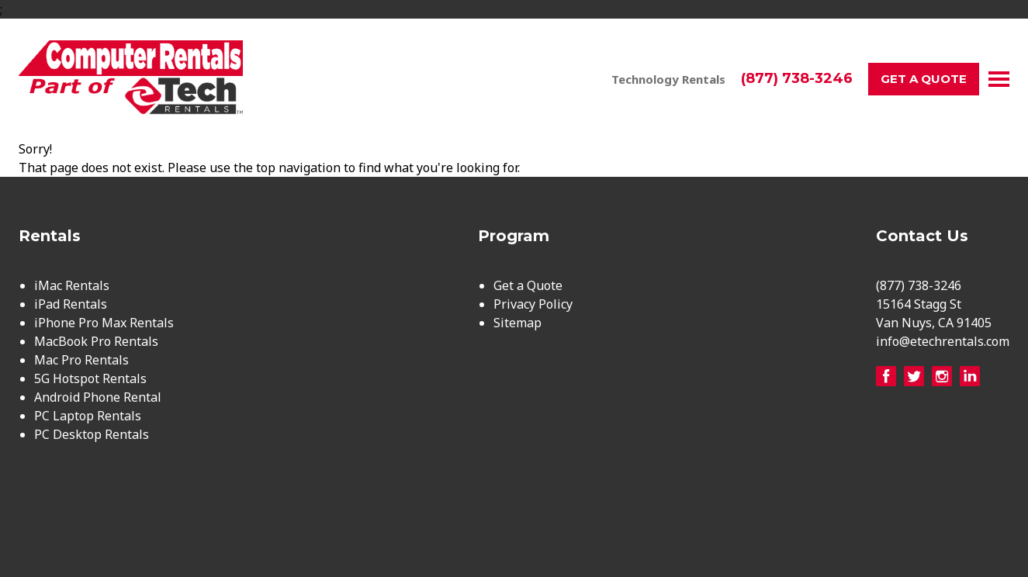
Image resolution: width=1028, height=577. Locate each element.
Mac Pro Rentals (81, 359)
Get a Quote (924, 78)
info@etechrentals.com (942, 341)
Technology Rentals (668, 79)
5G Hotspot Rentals (90, 378)
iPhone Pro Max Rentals (104, 322)
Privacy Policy (533, 304)
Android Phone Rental (97, 397)
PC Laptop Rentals (87, 415)
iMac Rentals (71, 285)
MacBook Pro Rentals (96, 341)
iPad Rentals (70, 304)
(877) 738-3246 (797, 78)
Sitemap (517, 322)
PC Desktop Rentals (91, 434)
